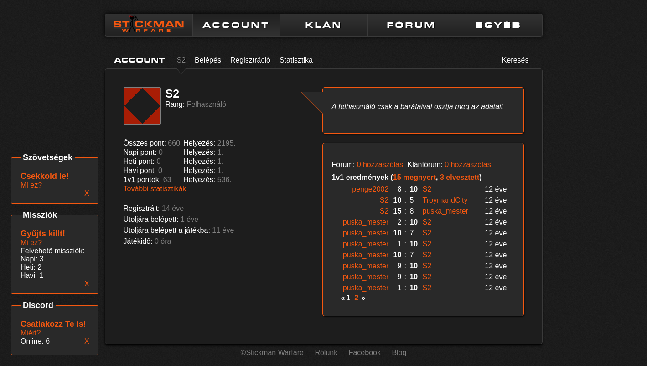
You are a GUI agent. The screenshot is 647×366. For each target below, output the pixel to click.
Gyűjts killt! (43, 233)
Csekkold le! (45, 176)
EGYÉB (499, 25)
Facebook (365, 352)
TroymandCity (445, 200)
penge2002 (370, 189)
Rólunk (326, 352)
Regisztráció (250, 60)
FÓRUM (411, 25)
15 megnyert (414, 177)
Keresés (515, 60)
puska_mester (446, 211)
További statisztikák (155, 189)
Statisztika (296, 60)
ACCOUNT (235, 25)
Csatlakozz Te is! (53, 324)
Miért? (31, 333)
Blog (399, 352)
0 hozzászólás (380, 164)
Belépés (208, 60)
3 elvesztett (459, 177)
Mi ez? (31, 242)
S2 (181, 60)
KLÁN (323, 25)
